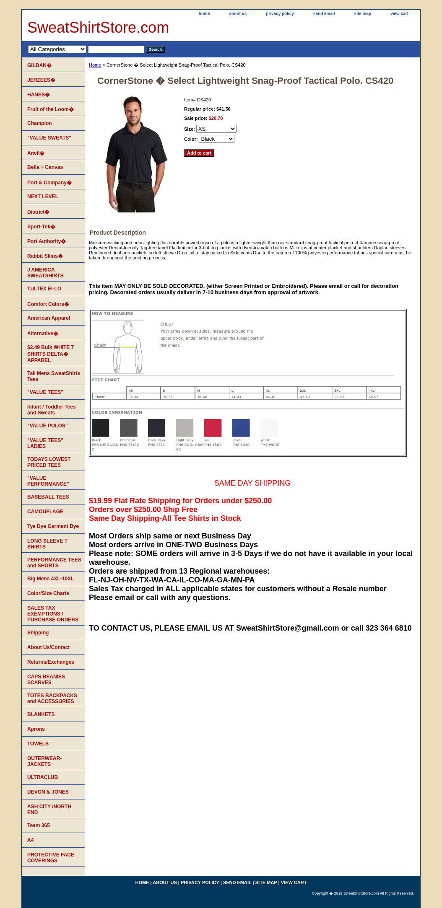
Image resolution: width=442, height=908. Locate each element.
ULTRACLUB (42, 777)
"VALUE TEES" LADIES (45, 443)
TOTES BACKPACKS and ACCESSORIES (52, 698)
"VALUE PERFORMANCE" (48, 481)
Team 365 (38, 825)
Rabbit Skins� (45, 256)
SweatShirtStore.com (98, 27)
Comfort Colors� (48, 304)
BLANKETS (41, 714)
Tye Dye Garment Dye (53, 526)
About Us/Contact (48, 647)
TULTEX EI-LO (44, 289)
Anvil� (35, 153)
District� (38, 212)
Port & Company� (49, 183)
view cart (399, 13)
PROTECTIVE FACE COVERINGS (50, 858)
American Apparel (48, 318)
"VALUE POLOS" (47, 426)
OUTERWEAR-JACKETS (44, 761)
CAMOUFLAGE (45, 512)
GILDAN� (39, 65)
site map (363, 13)
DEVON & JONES (48, 792)
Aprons (36, 729)
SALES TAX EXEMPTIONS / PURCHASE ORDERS (52, 614)
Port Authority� (46, 241)
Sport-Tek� (41, 227)
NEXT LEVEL (42, 196)
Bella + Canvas (45, 167)
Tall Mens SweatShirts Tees (53, 376)
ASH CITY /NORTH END (49, 809)
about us (238, 13)
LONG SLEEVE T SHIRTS (47, 544)
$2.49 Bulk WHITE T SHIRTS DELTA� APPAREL (50, 353)
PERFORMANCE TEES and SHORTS (54, 563)
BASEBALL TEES (48, 497)
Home (95, 64)
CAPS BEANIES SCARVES (46, 680)
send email (324, 13)
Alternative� (42, 333)
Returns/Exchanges (50, 662)
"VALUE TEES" (45, 392)
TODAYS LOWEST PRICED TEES (48, 462)
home (204, 13)
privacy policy (280, 13)
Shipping (38, 633)
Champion (39, 123)
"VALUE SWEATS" (49, 138)
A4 (30, 840)
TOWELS (38, 744)
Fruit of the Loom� (50, 109)
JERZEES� (41, 80)
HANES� (38, 95)
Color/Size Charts (48, 593)
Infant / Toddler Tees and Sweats (51, 410)
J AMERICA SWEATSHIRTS (45, 273)
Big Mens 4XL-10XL (50, 579)
